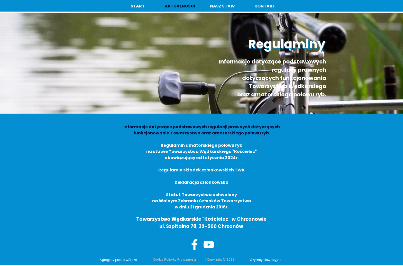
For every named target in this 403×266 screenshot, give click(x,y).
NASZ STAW (222, 6)
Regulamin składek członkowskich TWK (201, 170)
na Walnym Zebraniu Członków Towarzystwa (201, 201)
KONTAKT (264, 6)
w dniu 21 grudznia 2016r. (201, 207)
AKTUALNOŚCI (180, 6)
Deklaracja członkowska (201, 182)
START (138, 6)
